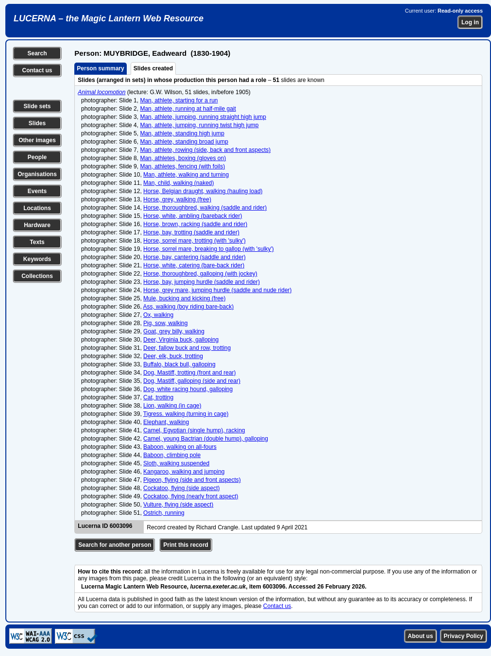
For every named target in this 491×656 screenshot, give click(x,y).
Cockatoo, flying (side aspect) (181, 488)
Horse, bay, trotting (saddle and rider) (191, 232)
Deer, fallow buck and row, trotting (187, 347)
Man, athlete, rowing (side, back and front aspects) (205, 150)
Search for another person (114, 544)
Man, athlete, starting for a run (179, 100)
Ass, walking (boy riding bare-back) (188, 306)
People (37, 157)
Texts (37, 242)
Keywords (37, 259)
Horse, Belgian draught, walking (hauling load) (202, 191)
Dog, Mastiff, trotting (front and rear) (189, 372)
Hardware (37, 225)
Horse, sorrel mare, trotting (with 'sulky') (194, 240)
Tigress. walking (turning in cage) (186, 413)
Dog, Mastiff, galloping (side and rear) (191, 380)
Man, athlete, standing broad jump (184, 141)
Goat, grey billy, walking (173, 331)
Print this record (185, 544)
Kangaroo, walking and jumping (183, 471)
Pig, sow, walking (165, 323)
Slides (37, 123)
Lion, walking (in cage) (172, 405)
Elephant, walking (166, 422)
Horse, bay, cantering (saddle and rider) (194, 257)
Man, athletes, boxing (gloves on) (183, 158)
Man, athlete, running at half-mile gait (188, 108)
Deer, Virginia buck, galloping (181, 339)
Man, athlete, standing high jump (182, 133)
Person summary (100, 68)
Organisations (37, 174)
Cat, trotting (158, 397)
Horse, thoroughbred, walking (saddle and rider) (205, 207)
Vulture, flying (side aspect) (178, 504)
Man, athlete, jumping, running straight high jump (203, 117)
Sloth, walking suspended (176, 463)
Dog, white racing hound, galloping (188, 389)
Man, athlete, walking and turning (186, 174)
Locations (37, 208)
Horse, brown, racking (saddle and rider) (195, 224)
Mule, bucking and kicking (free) (184, 298)
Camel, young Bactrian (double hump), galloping (205, 438)
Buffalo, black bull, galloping (179, 364)
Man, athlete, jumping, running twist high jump (199, 125)
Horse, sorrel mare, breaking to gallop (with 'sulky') (208, 249)
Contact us (37, 70)
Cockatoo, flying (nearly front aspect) (190, 496)
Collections (37, 276)
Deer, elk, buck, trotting (173, 356)
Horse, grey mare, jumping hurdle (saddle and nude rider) (217, 290)
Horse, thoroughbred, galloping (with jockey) (200, 273)
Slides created (153, 68)
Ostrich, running (164, 512)
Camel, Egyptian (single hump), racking (194, 430)
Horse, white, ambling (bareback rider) (192, 216)
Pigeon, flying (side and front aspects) (192, 479)
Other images (37, 140)
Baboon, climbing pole (172, 455)
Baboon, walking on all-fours (180, 446)
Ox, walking (158, 315)
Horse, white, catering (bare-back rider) (193, 265)
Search (37, 53)
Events (37, 191)
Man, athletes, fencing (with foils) (182, 166)
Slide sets (37, 106)
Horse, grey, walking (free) (177, 199)
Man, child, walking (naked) (178, 183)
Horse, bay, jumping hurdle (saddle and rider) (201, 282)
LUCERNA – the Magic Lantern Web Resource (108, 18)
